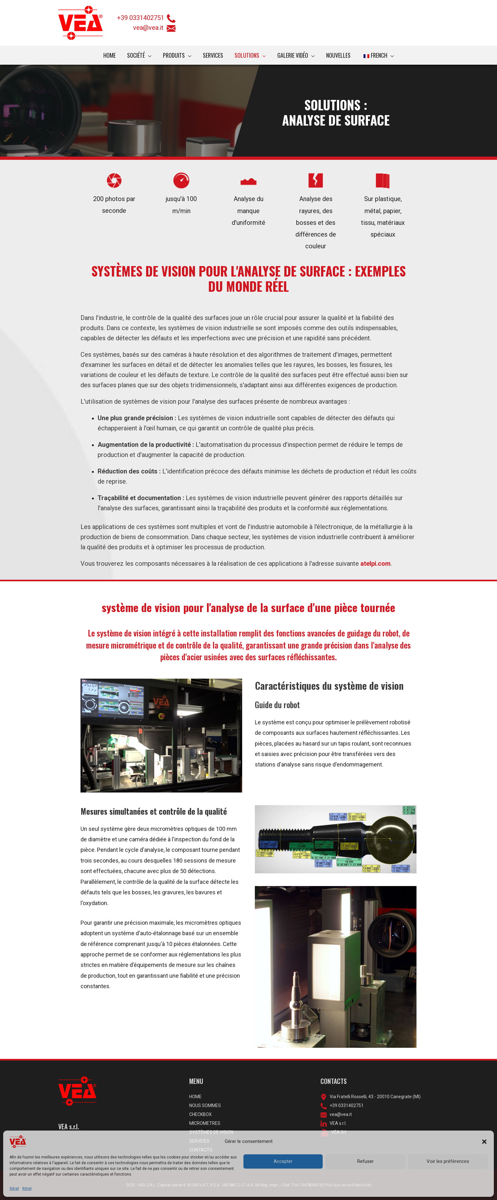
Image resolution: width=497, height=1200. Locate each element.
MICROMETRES (204, 1123)
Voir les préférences (448, 1161)
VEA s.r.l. (336, 1123)
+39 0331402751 (140, 18)
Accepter (283, 1161)
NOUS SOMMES (205, 1105)
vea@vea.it (154, 27)
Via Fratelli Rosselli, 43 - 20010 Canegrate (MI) (374, 1096)
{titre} (14, 1188)
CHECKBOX (200, 1114)
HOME (195, 1096)
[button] (484, 1141)
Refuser (365, 1161)
